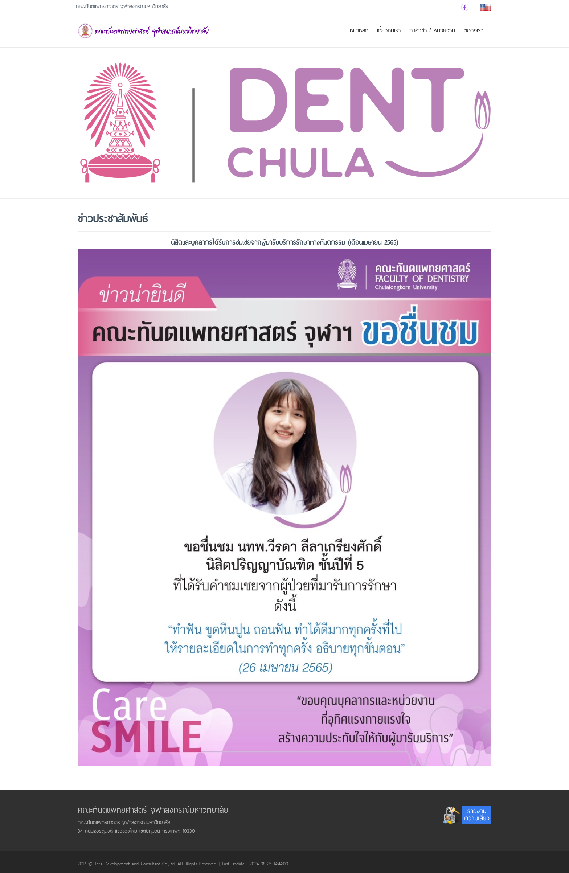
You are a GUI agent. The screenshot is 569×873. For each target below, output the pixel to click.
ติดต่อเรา (473, 30)
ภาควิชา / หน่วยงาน (432, 30)
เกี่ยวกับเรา (389, 30)
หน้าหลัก (359, 30)
